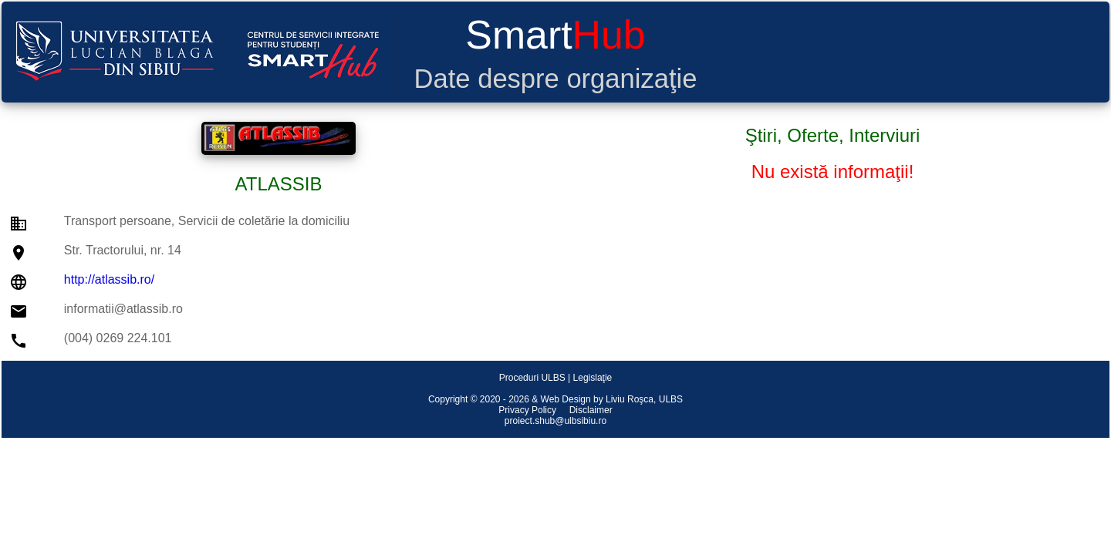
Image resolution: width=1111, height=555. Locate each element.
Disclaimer (591, 410)
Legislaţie (593, 377)
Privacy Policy (527, 410)
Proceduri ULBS (532, 377)
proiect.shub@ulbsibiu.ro (555, 420)
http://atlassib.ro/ (109, 279)
